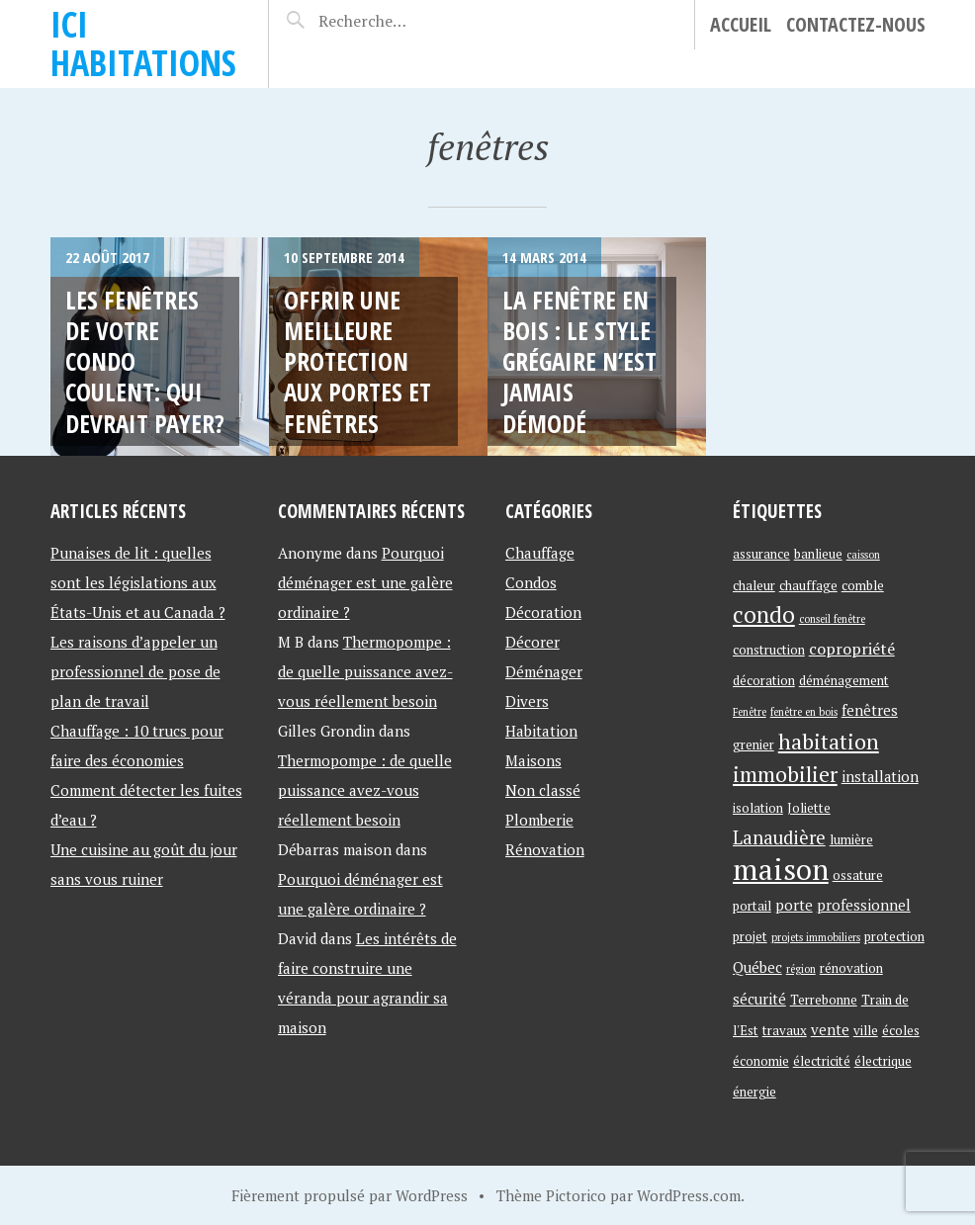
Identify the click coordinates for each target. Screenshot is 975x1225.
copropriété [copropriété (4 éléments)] (852, 648)
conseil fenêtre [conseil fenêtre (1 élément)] (832, 619)
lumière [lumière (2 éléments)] (851, 839)
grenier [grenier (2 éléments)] (753, 744)
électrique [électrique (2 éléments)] (883, 1061)
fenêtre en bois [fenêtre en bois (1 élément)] (804, 712)
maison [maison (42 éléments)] (781, 869)
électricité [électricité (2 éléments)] (821, 1061)
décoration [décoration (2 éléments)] (764, 680)
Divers (527, 701)
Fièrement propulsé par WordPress (349, 1195)
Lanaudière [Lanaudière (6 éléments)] (779, 837)
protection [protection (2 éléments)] (894, 936)
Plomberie (539, 820)
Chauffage (540, 553)
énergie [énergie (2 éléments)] (754, 1091)
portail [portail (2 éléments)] (752, 906)
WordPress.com (689, 1195)
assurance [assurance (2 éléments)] (761, 554)
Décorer (532, 642)
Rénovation (544, 849)
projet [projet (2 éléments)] (750, 936)
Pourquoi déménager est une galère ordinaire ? (365, 582)
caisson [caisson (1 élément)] (863, 555)
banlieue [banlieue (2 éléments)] (818, 554)
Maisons (533, 760)
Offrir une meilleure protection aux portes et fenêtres (357, 361)
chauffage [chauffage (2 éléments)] (808, 585)
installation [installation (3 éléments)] (880, 776)
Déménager (543, 671)
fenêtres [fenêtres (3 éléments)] (870, 710)
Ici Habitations (143, 43)
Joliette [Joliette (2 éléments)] (809, 808)
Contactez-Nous (856, 24)
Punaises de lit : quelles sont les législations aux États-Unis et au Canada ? (137, 582)
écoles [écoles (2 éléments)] (901, 1030)
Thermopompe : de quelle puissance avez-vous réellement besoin (365, 671)
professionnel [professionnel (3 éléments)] (864, 905)
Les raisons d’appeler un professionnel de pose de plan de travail (135, 671)
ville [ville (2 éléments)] (865, 1030)
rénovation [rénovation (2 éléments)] (851, 968)
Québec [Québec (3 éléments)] (757, 967)
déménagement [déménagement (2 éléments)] (844, 680)
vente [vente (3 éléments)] (830, 1029)
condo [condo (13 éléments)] (764, 614)
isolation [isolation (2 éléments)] (758, 808)
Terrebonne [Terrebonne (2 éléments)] (823, 999)
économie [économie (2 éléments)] (761, 1061)
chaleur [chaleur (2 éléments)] (754, 585)
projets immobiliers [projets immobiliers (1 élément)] (815, 937)
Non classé (542, 790)
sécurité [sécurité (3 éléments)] (759, 999)
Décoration (543, 612)
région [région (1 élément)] (801, 969)
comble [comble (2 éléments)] (863, 585)
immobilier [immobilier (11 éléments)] (785, 774)
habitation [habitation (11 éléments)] (828, 741)
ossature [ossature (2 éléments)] (858, 875)
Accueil (740, 24)
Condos (531, 582)
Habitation (541, 731)
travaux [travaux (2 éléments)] (784, 1030)
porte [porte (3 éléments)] (794, 905)
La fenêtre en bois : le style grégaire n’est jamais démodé (579, 361)
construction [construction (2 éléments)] (769, 649)
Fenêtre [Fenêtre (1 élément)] (749, 712)
